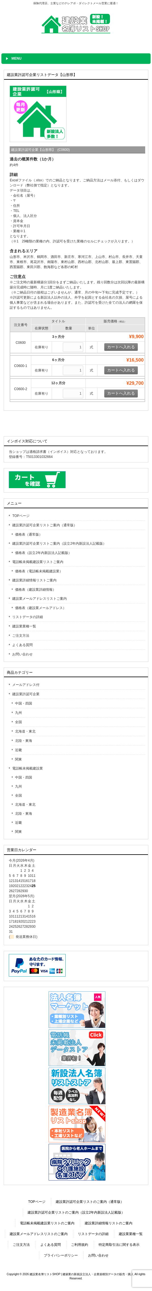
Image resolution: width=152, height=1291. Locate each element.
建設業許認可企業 (25, 694)
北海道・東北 (25, 731)
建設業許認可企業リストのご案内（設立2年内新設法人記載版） (76, 1212)
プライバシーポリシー (61, 1255)
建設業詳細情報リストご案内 (34, 580)
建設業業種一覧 (24, 626)
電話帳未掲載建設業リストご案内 (37, 562)
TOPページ (20, 516)
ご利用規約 (79, 1245)
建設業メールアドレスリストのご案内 (39, 1234)
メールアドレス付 (25, 685)
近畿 (18, 750)
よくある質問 (22, 645)
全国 (18, 722)
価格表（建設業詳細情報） (35, 590)
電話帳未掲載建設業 (27, 768)
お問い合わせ (22, 654)
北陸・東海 (23, 741)
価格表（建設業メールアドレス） (40, 608)
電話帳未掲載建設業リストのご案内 (47, 1223)
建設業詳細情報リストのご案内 (108, 1223)
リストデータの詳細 (27, 617)
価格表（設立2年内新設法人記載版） (43, 553)
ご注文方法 (20, 636)
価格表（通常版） (28, 534)
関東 (18, 759)
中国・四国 (23, 703)
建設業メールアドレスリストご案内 (39, 599)
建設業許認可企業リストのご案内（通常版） (90, 1202)
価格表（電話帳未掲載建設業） (39, 571)
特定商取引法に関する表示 (119, 1245)
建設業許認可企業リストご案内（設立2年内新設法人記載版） (59, 543)
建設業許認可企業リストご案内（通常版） (44, 525)
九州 (18, 713)
